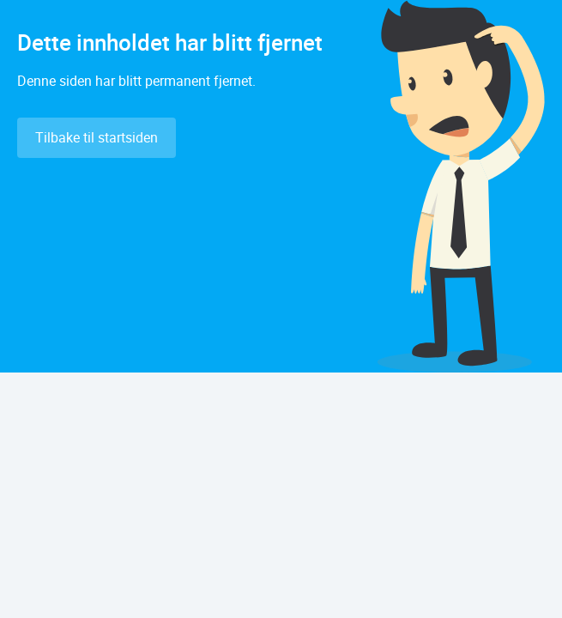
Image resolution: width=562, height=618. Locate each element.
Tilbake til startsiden (96, 137)
